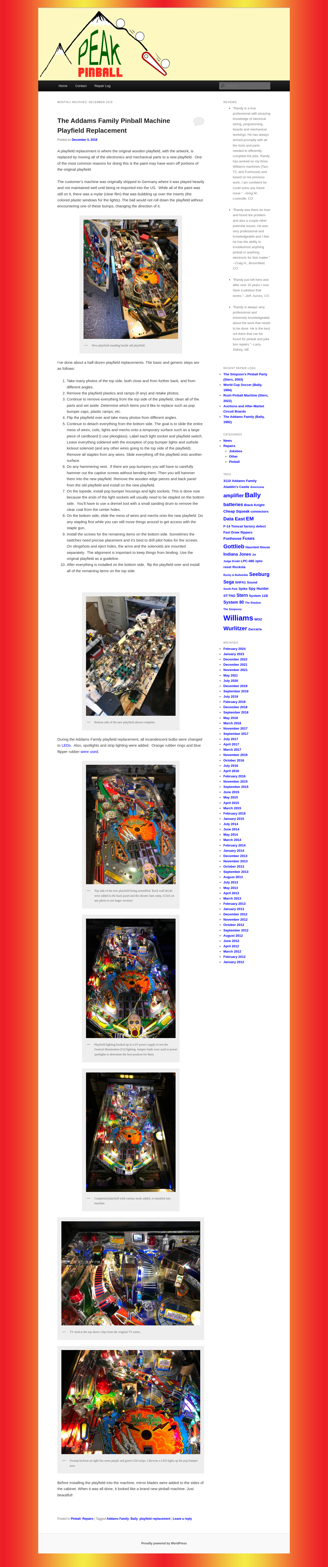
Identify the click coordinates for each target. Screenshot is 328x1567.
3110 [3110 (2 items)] (227, 481)
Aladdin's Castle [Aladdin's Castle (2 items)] (236, 487)
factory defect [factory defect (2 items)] (255, 526)
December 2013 (235, 856)
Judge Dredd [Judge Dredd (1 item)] (231, 561)
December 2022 (235, 659)
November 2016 (235, 755)
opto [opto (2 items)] (259, 561)
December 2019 (235, 686)
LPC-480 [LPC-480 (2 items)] (247, 561)
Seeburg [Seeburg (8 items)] (259, 574)
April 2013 (231, 893)
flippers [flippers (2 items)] (246, 532)
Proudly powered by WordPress (164, 1543)
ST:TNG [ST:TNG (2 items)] (229, 596)
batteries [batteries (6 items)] (233, 504)
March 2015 (232, 808)
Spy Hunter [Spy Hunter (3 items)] (259, 588)
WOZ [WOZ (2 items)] (258, 619)
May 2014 (230, 834)
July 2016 (230, 766)
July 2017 (230, 739)
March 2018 (232, 723)
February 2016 (234, 776)
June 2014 (231, 829)
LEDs (66, 745)
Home (63, 86)
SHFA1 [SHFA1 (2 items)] (240, 582)
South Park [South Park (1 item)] (230, 588)
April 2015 (231, 803)
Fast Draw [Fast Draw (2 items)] (231, 532)
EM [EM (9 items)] (250, 518)
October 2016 (233, 760)
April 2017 (231, 744)
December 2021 (235, 664)
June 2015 (231, 792)
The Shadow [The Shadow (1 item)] (253, 602)
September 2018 (236, 712)
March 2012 (232, 951)
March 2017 (232, 749)
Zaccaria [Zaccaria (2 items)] (255, 629)
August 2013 (233, 877)
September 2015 (236, 787)
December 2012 (235, 914)
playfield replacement (154, 1518)
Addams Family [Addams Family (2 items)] (244, 481)
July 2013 (230, 882)
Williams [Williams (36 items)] (238, 618)
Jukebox (235, 451)
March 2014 (232, 840)
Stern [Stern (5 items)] (242, 595)
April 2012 (231, 946)
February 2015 (234, 813)
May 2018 (230, 718)
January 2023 (233, 654)
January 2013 (233, 909)
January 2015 (233, 819)
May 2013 (230, 888)
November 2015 (235, 781)
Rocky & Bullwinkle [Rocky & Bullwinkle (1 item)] (235, 574)
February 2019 (234, 702)
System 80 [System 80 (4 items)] (233, 602)
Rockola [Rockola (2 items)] (238, 567)
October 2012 (233, 925)
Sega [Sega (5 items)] (228, 582)
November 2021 (235, 670)
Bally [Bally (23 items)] (253, 495)
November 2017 (235, 728)
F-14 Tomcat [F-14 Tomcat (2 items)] (233, 526)
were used (89, 751)
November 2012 (235, 919)
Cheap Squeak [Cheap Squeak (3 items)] (236, 511)
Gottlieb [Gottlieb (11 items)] (233, 546)
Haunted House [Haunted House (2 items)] (257, 547)
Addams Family (118, 1518)
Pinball (75, 1518)
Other (233, 456)
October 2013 (233, 866)
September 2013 (236, 872)
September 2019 (236, 691)
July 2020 (230, 681)
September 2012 (236, 930)
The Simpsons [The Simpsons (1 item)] (232, 609)
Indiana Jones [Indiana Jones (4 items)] (237, 554)
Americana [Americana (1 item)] (257, 486)
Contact (81, 86)
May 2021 (230, 675)
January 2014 (233, 851)
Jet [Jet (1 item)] (254, 554)
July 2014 (230, 824)
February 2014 (234, 845)
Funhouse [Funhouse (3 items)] (232, 538)
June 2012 (231, 941)
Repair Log (103, 86)
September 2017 (236, 734)
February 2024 (234, 649)
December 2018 (235, 707)
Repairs (87, 1518)
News (227, 440)
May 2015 (230, 797)
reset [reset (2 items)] (227, 567)
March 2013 (232, 898)
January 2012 (233, 962)
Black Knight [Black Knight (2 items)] (254, 505)
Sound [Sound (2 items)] (252, 582)
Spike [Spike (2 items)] (242, 589)
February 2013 (234, 904)
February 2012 (234, 957)
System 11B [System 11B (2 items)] (258, 596)
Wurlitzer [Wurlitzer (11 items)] (235, 628)
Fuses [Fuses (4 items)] (248, 538)
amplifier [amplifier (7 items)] (233, 495)
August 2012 (233, 935)
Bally (134, 1518)
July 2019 (230, 696)
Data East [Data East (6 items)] (234, 518)
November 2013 (235, 861)
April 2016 (231, 771)
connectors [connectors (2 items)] (260, 511)
